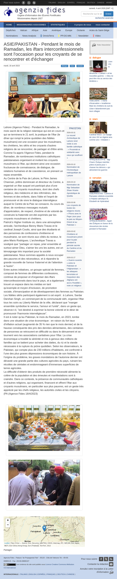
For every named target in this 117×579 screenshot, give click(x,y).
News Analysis (29, 36)
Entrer (108, 14)
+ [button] (8, 520)
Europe (68, 30)
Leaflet (6, 543)
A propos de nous (82, 25)
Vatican (23, 30)
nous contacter (103, 25)
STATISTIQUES (58, 25)
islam (72, 66)
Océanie (81, 30)
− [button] (8, 525)
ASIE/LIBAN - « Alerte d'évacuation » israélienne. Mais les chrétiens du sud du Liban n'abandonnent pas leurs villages (101, 106)
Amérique (56, 30)
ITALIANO (52, 2)
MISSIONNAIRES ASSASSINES (31, 25)
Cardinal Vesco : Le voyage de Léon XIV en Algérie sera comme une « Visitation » (100, 137)
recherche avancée (104, 18)
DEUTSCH (91, 2)
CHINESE (100, 2)
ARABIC (109, 2)
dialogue (64, 66)
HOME (9, 25)
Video (97, 36)
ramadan (80, 66)
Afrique (35, 30)
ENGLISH (61, 2)
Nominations (12, 36)
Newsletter (82, 36)
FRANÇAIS (81, 2)
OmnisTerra (47, 36)
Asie (45, 30)
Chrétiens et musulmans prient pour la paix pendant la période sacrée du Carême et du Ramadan (74, 242)
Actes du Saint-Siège (99, 30)
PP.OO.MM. (65, 36)
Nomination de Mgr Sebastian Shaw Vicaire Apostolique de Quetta (73, 190)
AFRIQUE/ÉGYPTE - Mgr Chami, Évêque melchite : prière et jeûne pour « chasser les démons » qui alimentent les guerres (99, 165)
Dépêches (11, 30)
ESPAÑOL (71, 2)
